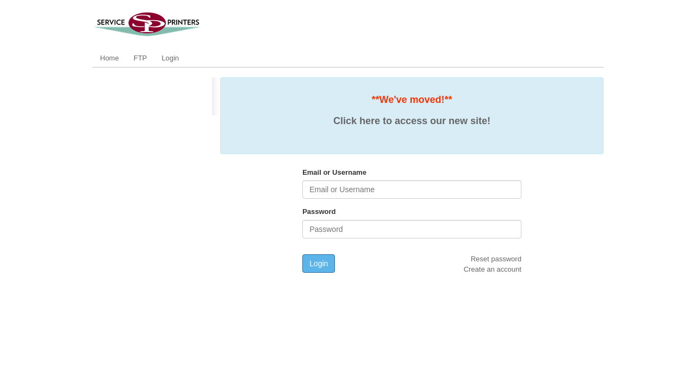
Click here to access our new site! (411, 120)
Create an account (492, 269)
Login (170, 58)
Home (109, 58)
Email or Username (334, 172)
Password (318, 211)
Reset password (496, 259)
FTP (140, 58)
